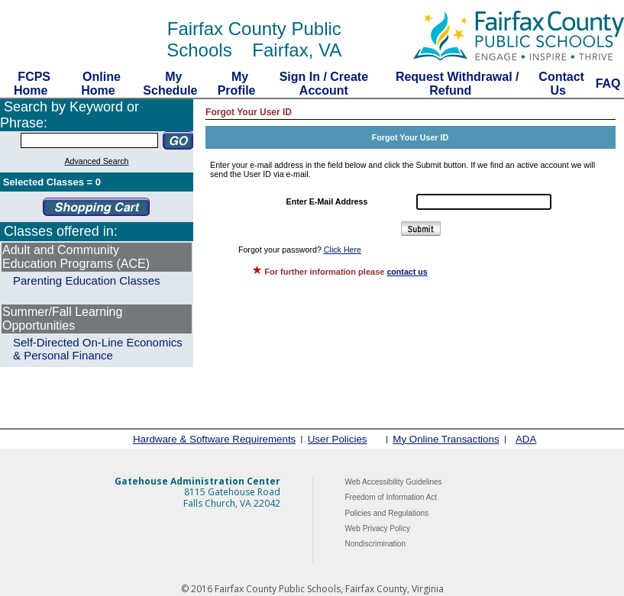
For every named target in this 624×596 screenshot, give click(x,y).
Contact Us (559, 83)
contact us (406, 271)
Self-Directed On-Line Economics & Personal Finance (98, 349)
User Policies (337, 439)
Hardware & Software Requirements (214, 439)
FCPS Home (32, 83)
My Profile (238, 83)
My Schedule (172, 83)
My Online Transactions (446, 439)
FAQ (608, 83)
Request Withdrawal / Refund (454, 83)
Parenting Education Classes (86, 280)
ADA (526, 439)
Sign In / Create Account (324, 83)
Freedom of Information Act (391, 497)
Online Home (100, 83)
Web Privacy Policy (377, 528)
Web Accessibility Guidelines (393, 482)
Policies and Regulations (387, 513)
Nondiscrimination (375, 544)
